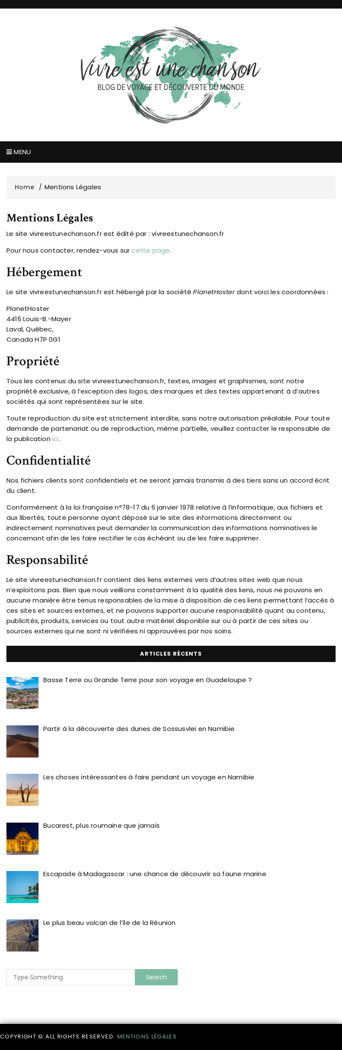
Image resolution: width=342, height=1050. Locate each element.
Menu (18, 151)
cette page (150, 250)
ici (55, 438)
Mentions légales (147, 1036)
